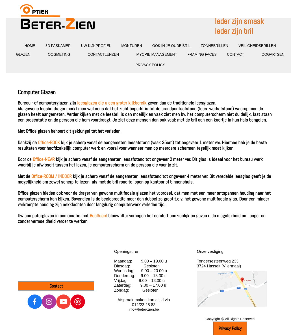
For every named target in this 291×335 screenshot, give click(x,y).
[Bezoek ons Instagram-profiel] (49, 301)
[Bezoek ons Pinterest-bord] (78, 301)
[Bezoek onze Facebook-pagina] (35, 301)
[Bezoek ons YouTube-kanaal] (63, 301)
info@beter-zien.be (143, 309)
